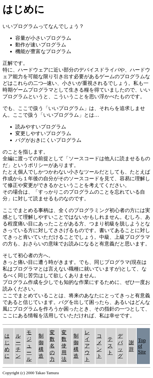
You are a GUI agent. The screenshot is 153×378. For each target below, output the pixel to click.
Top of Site (142, 346)
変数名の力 (52, 346)
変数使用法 (63, 346)
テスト (110, 345)
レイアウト (87, 346)
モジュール (28, 346)
